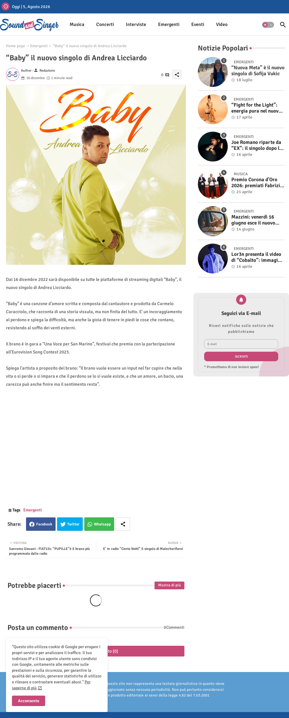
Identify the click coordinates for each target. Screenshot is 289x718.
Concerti (105, 24)
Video (221, 24)
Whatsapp (102, 524)
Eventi (197, 24)
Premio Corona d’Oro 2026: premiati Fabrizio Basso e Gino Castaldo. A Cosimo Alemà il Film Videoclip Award (257, 183)
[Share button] (123, 524)
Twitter (73, 524)
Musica (77, 24)
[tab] (77, 24)
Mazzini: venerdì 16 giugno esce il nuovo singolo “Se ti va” (253, 220)
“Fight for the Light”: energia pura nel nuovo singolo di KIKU (256, 108)
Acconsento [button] (28, 700)
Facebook (44, 524)
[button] (268, 25)
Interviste (136, 24)
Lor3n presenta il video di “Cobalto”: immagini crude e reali (256, 257)
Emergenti (168, 24)
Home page (15, 46)
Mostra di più (169, 585)
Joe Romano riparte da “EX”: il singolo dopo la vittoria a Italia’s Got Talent (256, 145)
